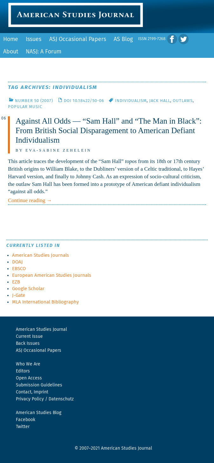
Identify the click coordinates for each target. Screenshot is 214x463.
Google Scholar (28, 288)
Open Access (29, 378)
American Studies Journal (41, 329)
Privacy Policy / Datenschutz (45, 399)
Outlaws (183, 101)
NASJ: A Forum (43, 52)
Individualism (131, 101)
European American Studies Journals (51, 275)
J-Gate (18, 295)
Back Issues (28, 343)
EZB (16, 282)
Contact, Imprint (32, 392)
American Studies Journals (40, 255)
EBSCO (19, 268)
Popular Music (25, 107)
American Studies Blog (38, 413)
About (10, 52)
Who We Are (28, 364)
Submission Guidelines (39, 385)
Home (10, 39)
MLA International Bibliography (45, 302)
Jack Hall (159, 101)
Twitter (23, 427)
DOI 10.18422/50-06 (84, 101)
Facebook (25, 420)
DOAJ (17, 262)
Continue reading (30, 200)
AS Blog (123, 39)
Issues (33, 39)
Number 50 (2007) (34, 101)
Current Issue (29, 336)
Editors (23, 371)
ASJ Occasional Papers (77, 39)
